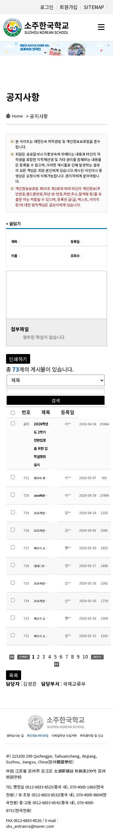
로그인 (47, 7)
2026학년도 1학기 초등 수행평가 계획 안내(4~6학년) (41, 583)
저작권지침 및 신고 (91, 735)
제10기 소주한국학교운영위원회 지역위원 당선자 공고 (41, 548)
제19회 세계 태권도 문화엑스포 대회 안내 (41, 478)
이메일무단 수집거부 (64, 735)
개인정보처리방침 (38, 735)
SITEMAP (94, 7)
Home (17, 116)
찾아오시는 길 (15, 735)
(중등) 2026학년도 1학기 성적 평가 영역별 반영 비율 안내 (41, 566)
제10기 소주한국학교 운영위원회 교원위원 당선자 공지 (41, 636)
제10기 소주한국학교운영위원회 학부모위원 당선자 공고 (41, 618)
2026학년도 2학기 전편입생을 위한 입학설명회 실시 (41, 444)
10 (85, 656)
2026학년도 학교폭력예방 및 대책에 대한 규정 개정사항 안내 (41, 513)
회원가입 (69, 7)
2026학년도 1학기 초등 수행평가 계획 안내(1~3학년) (41, 601)
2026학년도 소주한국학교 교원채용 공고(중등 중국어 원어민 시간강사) (41, 531)
